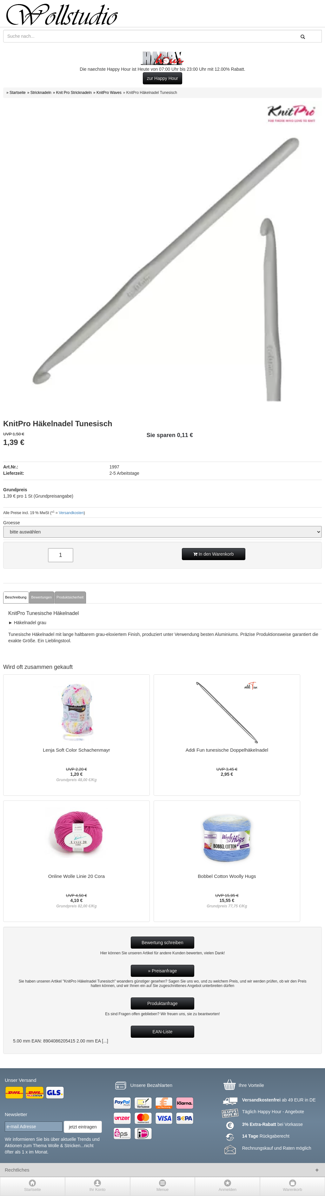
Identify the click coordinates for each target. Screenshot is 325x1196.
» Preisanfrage (162, 970)
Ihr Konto (98, 1189)
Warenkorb (292, 1189)
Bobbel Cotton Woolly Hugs (227, 876)
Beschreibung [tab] (15, 597)
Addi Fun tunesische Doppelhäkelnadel (227, 750)
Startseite (32, 1189)
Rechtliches (17, 1170)
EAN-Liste (162, 1031)
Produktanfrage (162, 1003)
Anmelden (227, 1189)
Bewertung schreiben (162, 942)
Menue (162, 1189)
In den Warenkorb (213, 554)
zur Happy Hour (162, 78)
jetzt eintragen (83, 1126)
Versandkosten (71, 513)
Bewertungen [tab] (41, 597)
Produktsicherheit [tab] (69, 597)
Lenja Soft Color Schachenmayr (76, 750)
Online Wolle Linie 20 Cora (76, 876)
